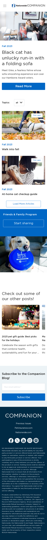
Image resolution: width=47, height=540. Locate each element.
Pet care (37, 115)
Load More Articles (23, 204)
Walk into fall (10, 149)
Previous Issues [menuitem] (23, 424)
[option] (23, 240)
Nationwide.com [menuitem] (23, 432)
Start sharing (23, 223)
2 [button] (25, 277)
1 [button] (22, 277)
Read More (23, 86)
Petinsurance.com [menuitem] (23, 428)
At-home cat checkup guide (19, 194)
